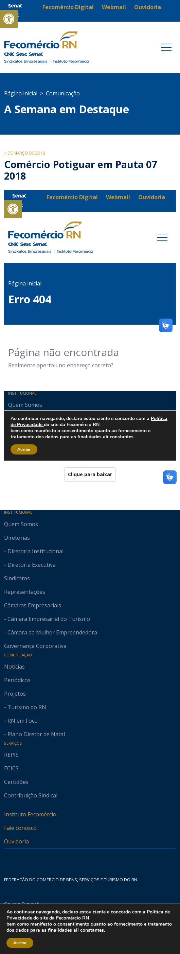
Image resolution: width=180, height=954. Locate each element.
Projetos (15, 693)
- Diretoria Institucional (34, 551)
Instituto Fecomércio (30, 814)
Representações (24, 592)
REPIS (11, 755)
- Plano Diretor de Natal (34, 734)
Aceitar (20, 942)
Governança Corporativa (35, 646)
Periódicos (17, 680)
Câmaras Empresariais (32, 605)
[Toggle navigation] (166, 47)
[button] (9, 19)
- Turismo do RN (25, 707)
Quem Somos (21, 524)
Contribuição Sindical (30, 795)
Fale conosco (20, 828)
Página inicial (20, 93)
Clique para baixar (90, 474)
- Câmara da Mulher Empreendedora (50, 632)
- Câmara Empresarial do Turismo (47, 619)
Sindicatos (17, 578)
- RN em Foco (21, 720)
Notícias (14, 666)
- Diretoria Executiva (30, 564)
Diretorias (17, 537)
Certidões (16, 782)
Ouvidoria (16, 841)
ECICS (11, 768)
